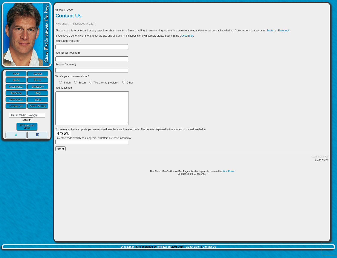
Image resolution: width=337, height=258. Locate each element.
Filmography (16, 86)
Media (16, 80)
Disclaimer (127, 253)
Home (16, 73)
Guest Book (193, 253)
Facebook (284, 30)
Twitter (270, 30)
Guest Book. (187, 35)
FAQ (37, 93)
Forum (37, 80)
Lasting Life (16, 106)
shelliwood (164, 253)
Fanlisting (15, 93)
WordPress (228, 177)
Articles (38, 73)
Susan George (38, 106)
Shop (38, 99)
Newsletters (16, 99)
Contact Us (68, 16)
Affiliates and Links (26, 126)
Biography (38, 86)
